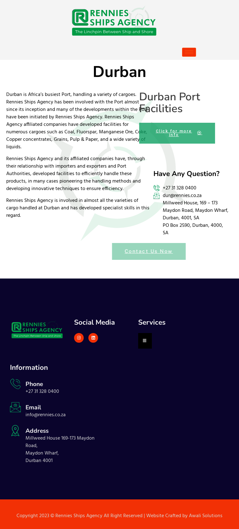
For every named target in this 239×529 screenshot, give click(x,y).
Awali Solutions (206, 516)
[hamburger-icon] (189, 52)
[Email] (15, 407)
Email (33, 407)
